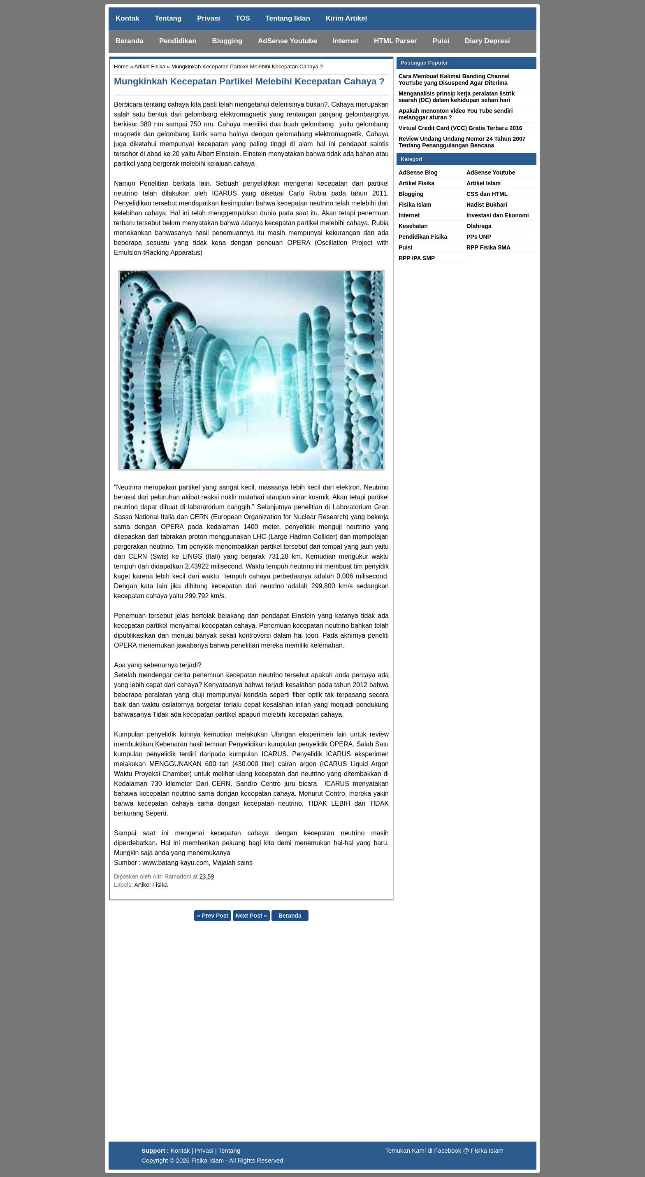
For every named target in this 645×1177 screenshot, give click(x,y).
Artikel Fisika (150, 66)
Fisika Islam (415, 204)
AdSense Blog (418, 172)
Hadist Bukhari (486, 204)
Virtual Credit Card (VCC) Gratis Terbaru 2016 (460, 128)
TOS (243, 18)
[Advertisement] (322, 1035)
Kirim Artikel (346, 18)
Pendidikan (178, 41)
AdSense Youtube (287, 41)
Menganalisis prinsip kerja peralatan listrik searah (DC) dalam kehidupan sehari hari (457, 96)
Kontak (127, 18)
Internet (345, 41)
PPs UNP (478, 236)
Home (121, 66)
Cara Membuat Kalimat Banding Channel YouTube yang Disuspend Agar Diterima (454, 79)
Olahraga (479, 226)
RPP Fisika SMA (488, 247)
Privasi (208, 18)
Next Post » (251, 915)
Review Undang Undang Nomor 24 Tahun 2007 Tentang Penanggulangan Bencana (462, 142)
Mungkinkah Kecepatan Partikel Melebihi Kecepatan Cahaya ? (249, 81)
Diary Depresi (487, 41)
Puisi (441, 41)
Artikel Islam (483, 183)
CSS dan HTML (487, 194)
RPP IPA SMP (417, 258)
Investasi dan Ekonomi (497, 215)
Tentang (168, 18)
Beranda (130, 41)
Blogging (227, 41)
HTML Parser (395, 41)
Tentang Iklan (287, 18)
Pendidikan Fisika (423, 236)
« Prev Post (212, 915)
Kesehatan (413, 226)
